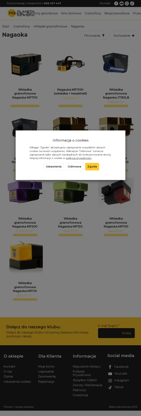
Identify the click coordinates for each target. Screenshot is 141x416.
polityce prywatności (78, 158)
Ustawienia (54, 166)
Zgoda (92, 166)
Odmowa (74, 166)
